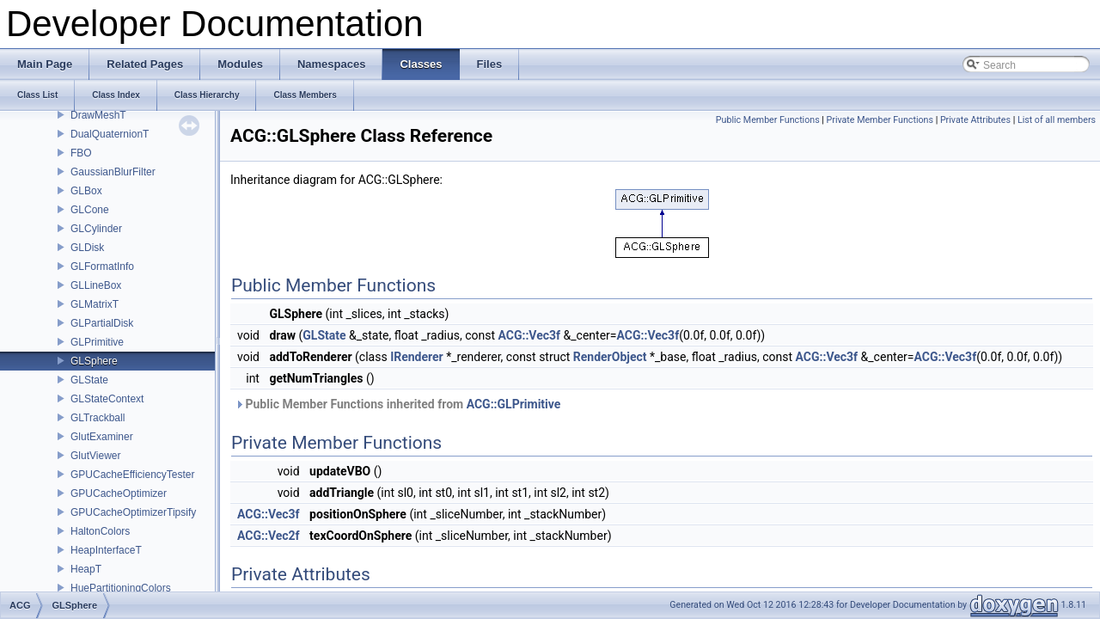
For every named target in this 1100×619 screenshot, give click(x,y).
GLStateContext (107, 399)
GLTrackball (97, 418)
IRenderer (416, 357)
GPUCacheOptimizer (118, 493)
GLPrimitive (97, 342)
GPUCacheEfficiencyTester (132, 475)
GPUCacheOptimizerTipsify (133, 512)
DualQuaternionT (109, 134)
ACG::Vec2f (268, 535)
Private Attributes (975, 120)
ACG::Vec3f (529, 335)
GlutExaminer (101, 437)
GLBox (86, 191)
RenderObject (610, 357)
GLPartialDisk (101, 323)
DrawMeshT (98, 115)
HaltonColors (100, 531)
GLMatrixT (94, 304)
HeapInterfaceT (106, 550)
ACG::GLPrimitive (514, 404)
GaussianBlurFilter (113, 172)
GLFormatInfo (102, 266)
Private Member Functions (880, 120)
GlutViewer (95, 456)
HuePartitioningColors (120, 588)
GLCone (89, 210)
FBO (81, 153)
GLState (89, 380)
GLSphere (94, 361)
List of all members (1057, 120)
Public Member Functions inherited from (397, 404)
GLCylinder (96, 229)
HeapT (85, 569)
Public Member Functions (768, 120)
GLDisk (87, 248)
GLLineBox (95, 285)
